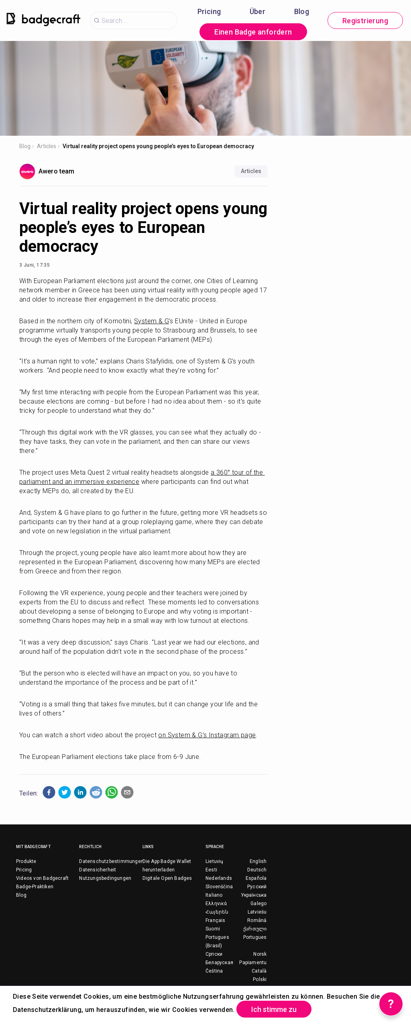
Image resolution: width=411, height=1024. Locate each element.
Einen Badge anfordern (253, 32)
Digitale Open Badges (167, 878)
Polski (260, 979)
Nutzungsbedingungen (105, 878)
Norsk (260, 954)
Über (258, 11)
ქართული (255, 929)
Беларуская (219, 962)
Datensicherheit (97, 870)
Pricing (209, 11)
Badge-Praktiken (34, 886)
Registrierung (365, 20)
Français (216, 920)
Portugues (255, 937)
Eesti (211, 870)
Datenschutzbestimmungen (111, 861)
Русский (257, 886)
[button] (49, 792)
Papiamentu (253, 962)
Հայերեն (217, 912)
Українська (254, 895)
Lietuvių (215, 861)
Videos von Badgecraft (42, 878)
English (258, 861)
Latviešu (257, 912)
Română (257, 920)
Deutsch (257, 870)
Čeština (214, 971)
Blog (301, 11)
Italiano (214, 895)
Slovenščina (219, 886)
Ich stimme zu (274, 1009)
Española (256, 878)
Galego (258, 903)
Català (259, 971)
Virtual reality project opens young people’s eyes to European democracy (158, 146)
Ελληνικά (216, 903)
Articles (46, 146)
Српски (214, 954)
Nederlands (219, 878)
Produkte (26, 861)
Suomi (213, 929)
